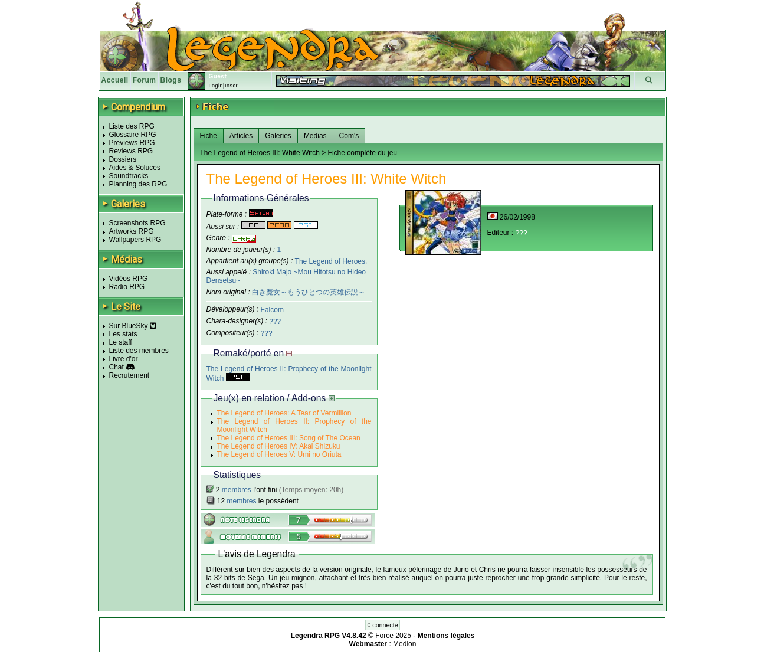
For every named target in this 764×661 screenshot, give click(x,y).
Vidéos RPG (128, 278)
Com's (349, 136)
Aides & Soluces (134, 167)
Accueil (115, 80)
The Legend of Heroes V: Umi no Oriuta (279, 454)
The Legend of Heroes (330, 261)
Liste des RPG (132, 126)
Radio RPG (127, 287)
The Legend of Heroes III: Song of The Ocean (288, 438)
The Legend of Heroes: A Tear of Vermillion (284, 413)
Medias (315, 136)
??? (275, 322)
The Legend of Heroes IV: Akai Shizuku (278, 446)
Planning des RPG (138, 184)
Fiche (208, 136)
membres (236, 490)
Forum (144, 80)
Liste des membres (139, 350)
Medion (404, 644)
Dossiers (123, 159)
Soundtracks (129, 176)
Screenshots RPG (137, 223)
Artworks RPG (131, 231)
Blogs (171, 80)
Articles (241, 136)
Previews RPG (132, 143)
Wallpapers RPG (135, 239)
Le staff (120, 342)
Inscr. (232, 86)
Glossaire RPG (132, 134)
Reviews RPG (131, 151)
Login (215, 86)
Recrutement (129, 375)
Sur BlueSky (132, 326)
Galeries (278, 136)
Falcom (272, 310)
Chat (116, 367)
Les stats (123, 334)
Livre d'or (123, 359)
